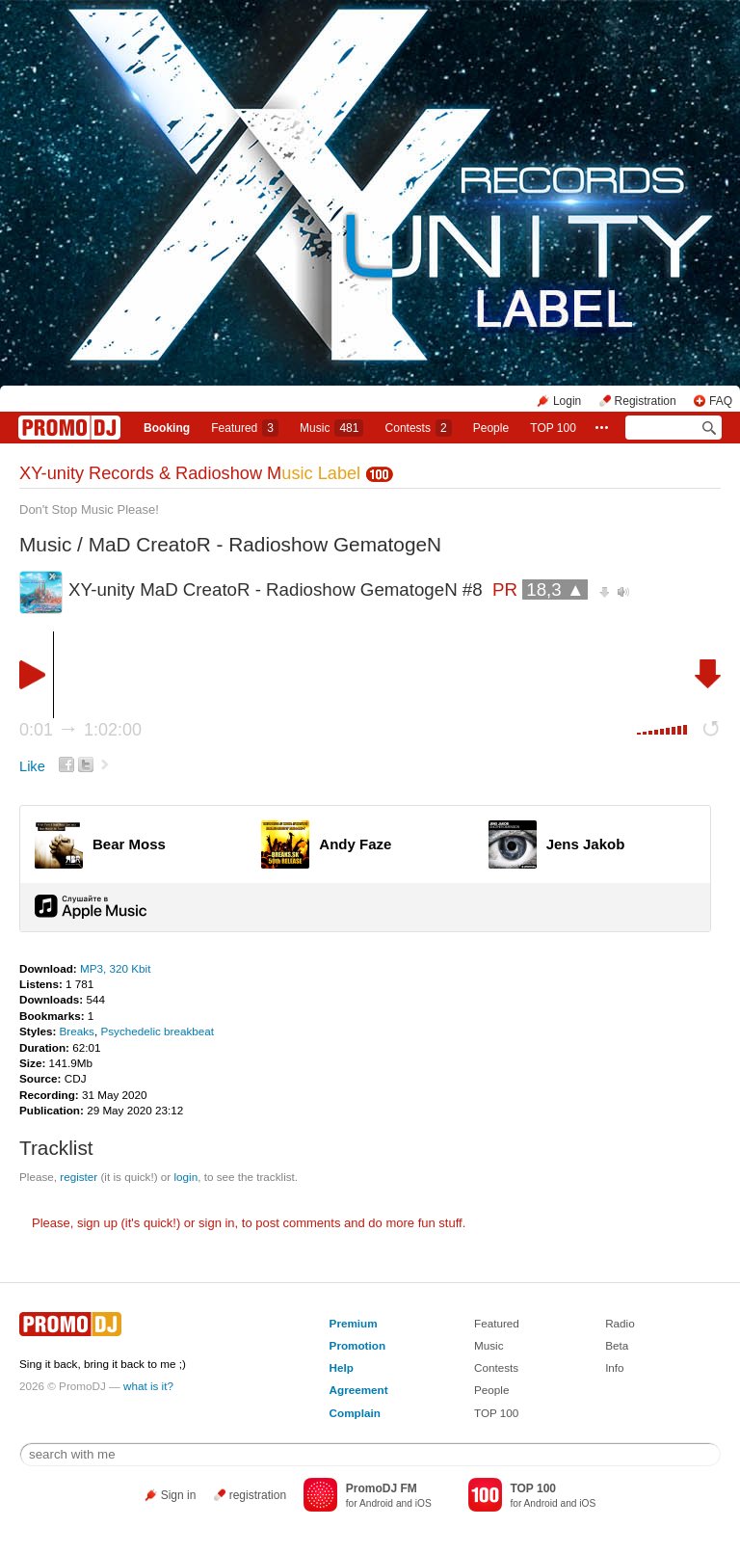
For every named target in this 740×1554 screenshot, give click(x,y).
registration (257, 1495)
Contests (496, 1367)
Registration (645, 401)
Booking (167, 428)
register (78, 1176)
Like (32, 766)
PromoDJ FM (381, 1488)
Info (614, 1367)
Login (567, 401)
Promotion (357, 1345)
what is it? (148, 1386)
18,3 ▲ (555, 589)
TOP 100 (553, 428)
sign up (97, 1223)
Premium (354, 1323)
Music (331, 428)
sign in (216, 1223)
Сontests (418, 428)
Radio (620, 1323)
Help (342, 1367)
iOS (423, 1503)
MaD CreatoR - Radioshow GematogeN (265, 544)
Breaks (77, 1031)
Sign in (179, 1495)
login (185, 1176)
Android (376, 1503)
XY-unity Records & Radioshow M (189, 473)
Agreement (359, 1389)
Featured (244, 428)
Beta (616, 1345)
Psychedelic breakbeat (157, 1031)
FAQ (720, 401)
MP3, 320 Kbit (115, 968)
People (491, 428)
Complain (355, 1413)
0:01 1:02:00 (80, 729)
